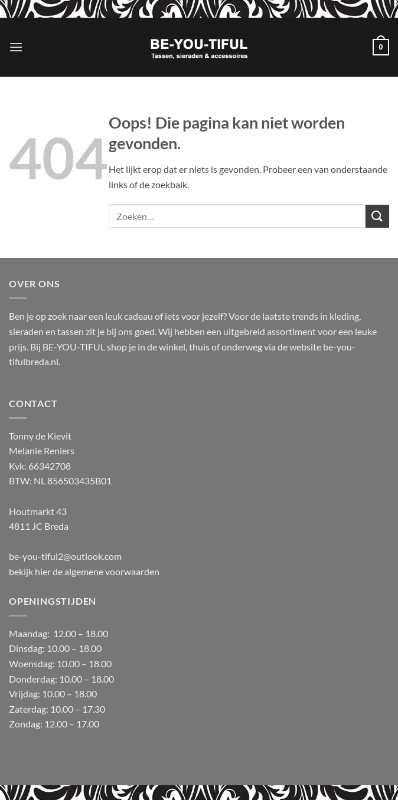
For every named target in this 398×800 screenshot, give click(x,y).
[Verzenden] (377, 216)
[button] (16, 46)
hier (44, 571)
